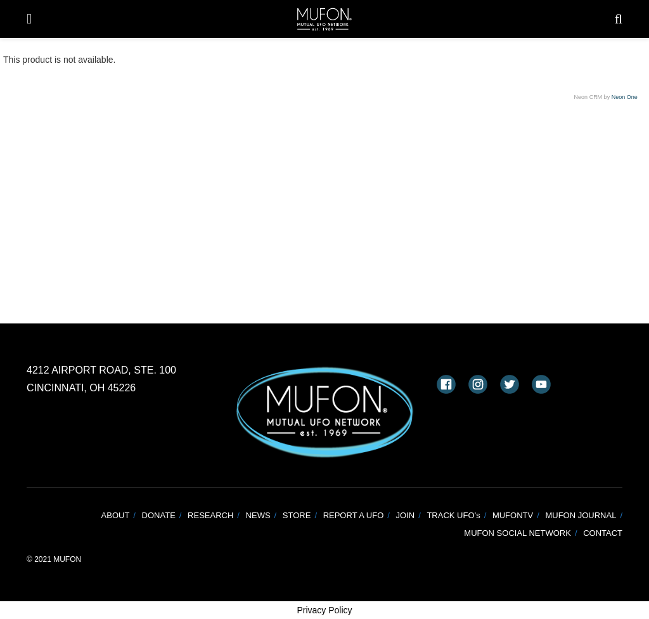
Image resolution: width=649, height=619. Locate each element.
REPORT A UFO (353, 515)
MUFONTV (512, 515)
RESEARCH (210, 515)
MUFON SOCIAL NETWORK (517, 533)
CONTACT (602, 533)
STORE (297, 515)
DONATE (159, 515)
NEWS (258, 515)
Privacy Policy (324, 610)
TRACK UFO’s (453, 515)
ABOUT (115, 515)
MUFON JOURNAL (580, 515)
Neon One (625, 97)
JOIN (405, 515)
